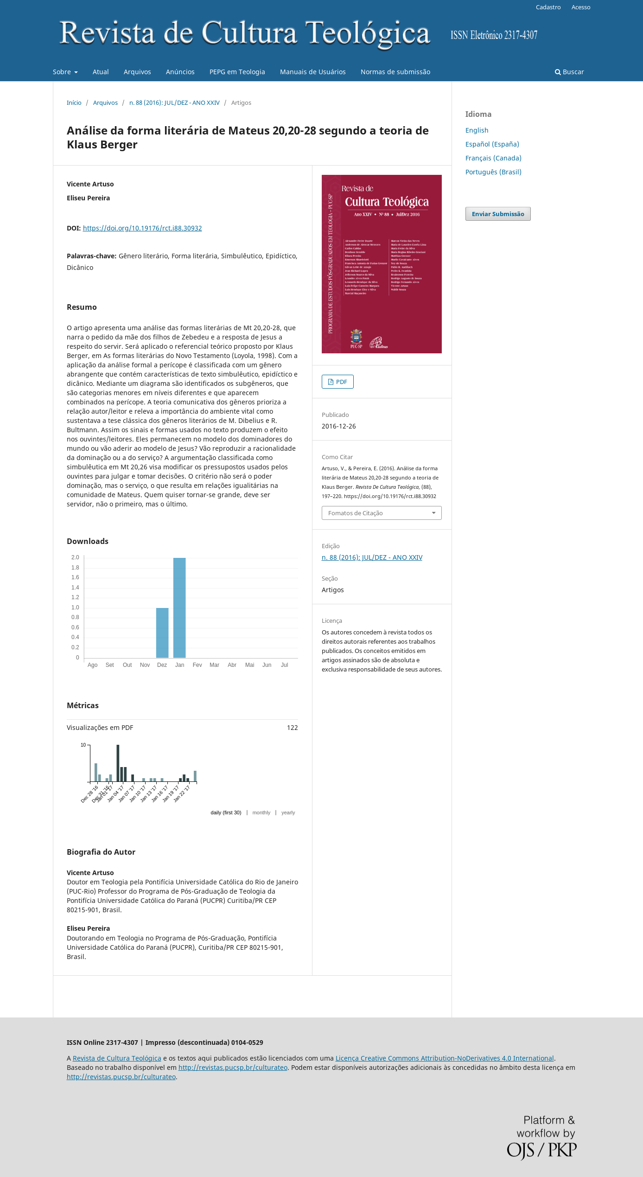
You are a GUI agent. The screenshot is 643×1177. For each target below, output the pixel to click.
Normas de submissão (395, 71)
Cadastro (548, 7)
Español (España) (492, 144)
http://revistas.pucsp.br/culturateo (232, 1067)
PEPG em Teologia (237, 71)
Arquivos (137, 71)
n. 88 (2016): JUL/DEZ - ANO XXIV (174, 102)
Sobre (63, 71)
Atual (101, 71)
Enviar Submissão (498, 214)
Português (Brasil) (493, 171)
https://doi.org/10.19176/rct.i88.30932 (142, 228)
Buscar (569, 71)
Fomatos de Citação (355, 513)
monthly (262, 812)
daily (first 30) (226, 812)
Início (74, 102)
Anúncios (180, 71)
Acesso (581, 7)
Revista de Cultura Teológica (117, 1058)
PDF (341, 381)
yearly (288, 812)
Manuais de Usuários (313, 71)
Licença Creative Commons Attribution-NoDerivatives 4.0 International (445, 1058)
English (477, 130)
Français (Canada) (493, 158)
